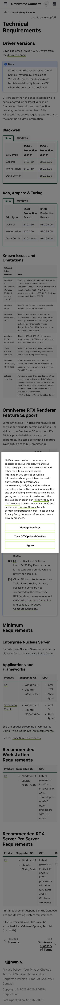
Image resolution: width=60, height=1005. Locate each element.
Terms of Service (27, 507)
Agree (30, 545)
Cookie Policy (12, 503)
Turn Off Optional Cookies (30, 536)
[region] (29, 502)
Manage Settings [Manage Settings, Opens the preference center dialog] (30, 527)
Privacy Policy (41, 499)
